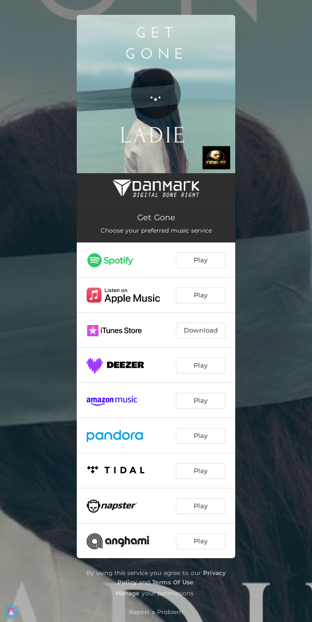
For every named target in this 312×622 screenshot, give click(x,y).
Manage (127, 593)
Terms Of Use (173, 582)
